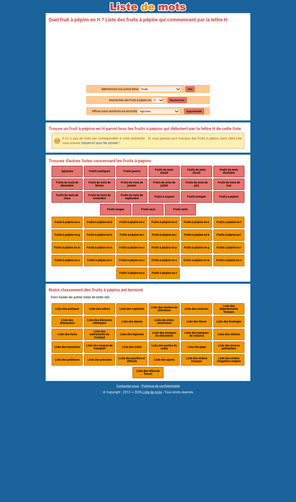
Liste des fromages (228, 321)
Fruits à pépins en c (132, 222)
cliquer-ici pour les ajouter (99, 143)
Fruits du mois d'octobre (229, 171)
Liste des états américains (164, 321)
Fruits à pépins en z (164, 273)
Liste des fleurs (196, 321)
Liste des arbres (99, 309)
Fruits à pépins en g (67, 235)
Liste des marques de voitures (197, 334)
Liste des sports (164, 359)
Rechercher (177, 100)
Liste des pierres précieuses (229, 347)
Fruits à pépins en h (99, 235)
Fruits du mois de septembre (132, 196)
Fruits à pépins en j (164, 235)
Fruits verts (180, 209)
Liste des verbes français (196, 360)
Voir (190, 89)
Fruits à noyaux (164, 196)
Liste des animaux (67, 309)
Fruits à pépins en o (132, 247)
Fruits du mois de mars (67, 196)
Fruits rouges (115, 209)
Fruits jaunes (131, 171)
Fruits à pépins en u (132, 260)
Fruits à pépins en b (99, 222)
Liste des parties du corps (164, 347)
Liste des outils (132, 347)
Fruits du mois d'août (164, 171)
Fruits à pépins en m (67, 247)
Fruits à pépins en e (196, 222)
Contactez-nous (127, 386)
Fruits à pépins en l (229, 235)
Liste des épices (131, 321)
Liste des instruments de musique (99, 334)
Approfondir (194, 111)
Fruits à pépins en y (132, 273)
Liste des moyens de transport (99, 347)
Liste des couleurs (196, 309)
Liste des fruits (67, 334)
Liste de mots (152, 392)
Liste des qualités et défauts (132, 360)
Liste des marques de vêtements (164, 334)
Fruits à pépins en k (196, 235)
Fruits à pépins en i (132, 235)
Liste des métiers (229, 334)
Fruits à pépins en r (229, 247)
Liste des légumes (132, 334)
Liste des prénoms (100, 359)
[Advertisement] (148, 53)
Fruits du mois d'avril (196, 171)
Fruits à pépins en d (164, 222)
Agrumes (67, 171)
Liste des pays (196, 347)
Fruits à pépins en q (196, 247)
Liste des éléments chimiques (99, 321)
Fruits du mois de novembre (99, 196)
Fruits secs (148, 209)
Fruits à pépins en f (229, 222)
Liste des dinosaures (67, 321)
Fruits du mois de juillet (164, 184)
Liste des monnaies (67, 347)
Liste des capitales (132, 309)
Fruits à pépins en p (164, 247)
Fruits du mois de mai (229, 184)
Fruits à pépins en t (99, 260)
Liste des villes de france (148, 372)
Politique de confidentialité (160, 386)
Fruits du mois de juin (196, 184)
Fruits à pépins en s (67, 260)
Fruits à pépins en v (164, 260)
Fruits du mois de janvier (132, 184)
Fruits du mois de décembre (67, 184)
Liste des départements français (229, 309)
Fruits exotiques (99, 171)
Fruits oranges (196, 196)
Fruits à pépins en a (67, 222)
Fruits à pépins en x (229, 260)
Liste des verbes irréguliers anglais (229, 360)
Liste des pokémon (67, 359)
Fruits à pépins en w (196, 260)
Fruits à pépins (228, 196)
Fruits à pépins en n (99, 247)
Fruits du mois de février (99, 184)
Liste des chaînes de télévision (164, 309)
